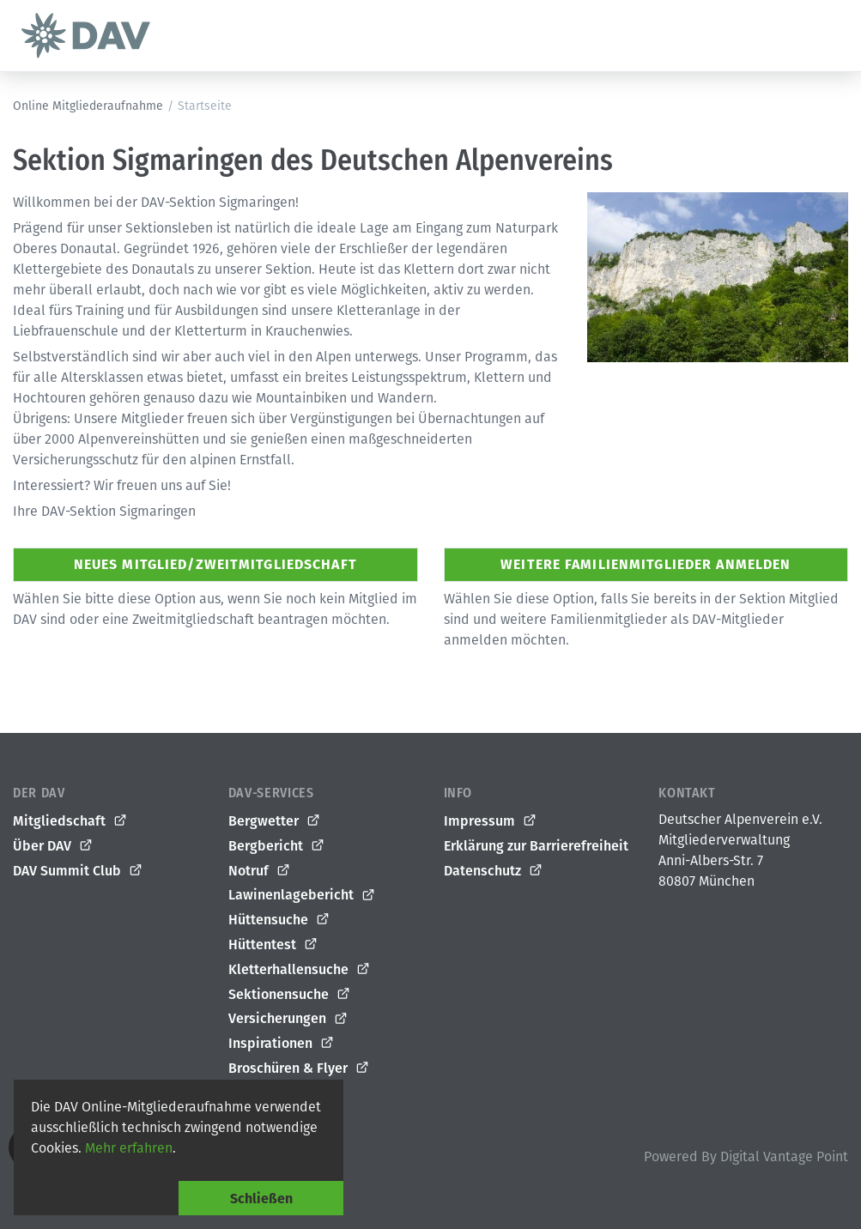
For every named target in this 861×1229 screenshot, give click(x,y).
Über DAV (53, 846)
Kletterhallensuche (299, 969)
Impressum (490, 821)
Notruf (259, 871)
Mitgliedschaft (70, 821)
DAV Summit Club (78, 871)
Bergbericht (276, 846)
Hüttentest (273, 945)
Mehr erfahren (129, 1148)
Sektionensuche (289, 994)
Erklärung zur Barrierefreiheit (536, 846)
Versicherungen (288, 1018)
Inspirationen (281, 1043)
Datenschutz (493, 871)
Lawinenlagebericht (302, 895)
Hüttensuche (279, 920)
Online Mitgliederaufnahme (88, 106)
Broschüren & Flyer (299, 1068)
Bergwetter (274, 821)
